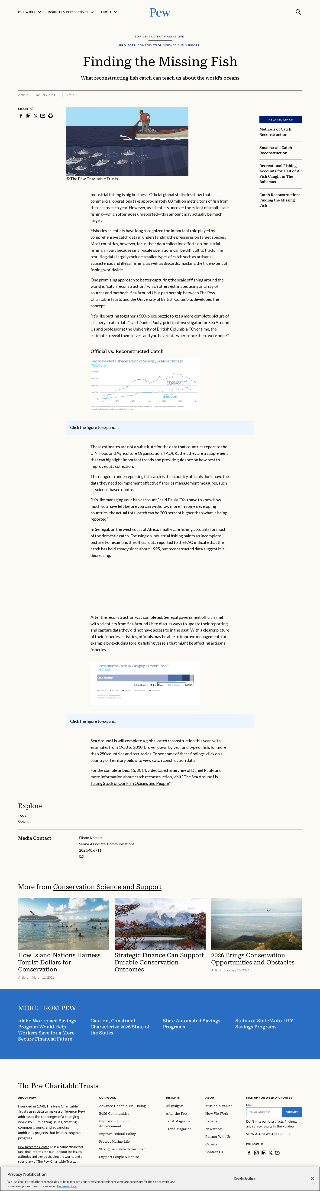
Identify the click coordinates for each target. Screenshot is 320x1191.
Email (249, 1105)
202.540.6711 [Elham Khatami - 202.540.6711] (90, 850)
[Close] (312, 1179)
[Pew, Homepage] (160, 12)
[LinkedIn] (264, 1153)
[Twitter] (270, 1153)
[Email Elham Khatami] (81, 856)
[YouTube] (277, 1153)
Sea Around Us (143, 292)
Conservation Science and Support (107, 887)
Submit (292, 1112)
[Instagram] (256, 1153)
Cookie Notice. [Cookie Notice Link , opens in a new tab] (67, 1186)
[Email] (264, 1112)
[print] (50, 116)
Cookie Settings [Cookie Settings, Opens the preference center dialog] (245, 1178)
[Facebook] (249, 1153)
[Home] (58, 1085)
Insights (173, 1097)
